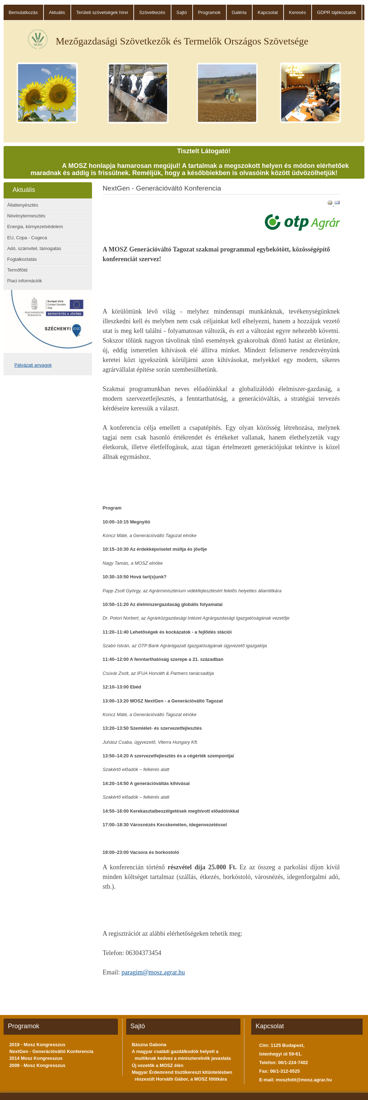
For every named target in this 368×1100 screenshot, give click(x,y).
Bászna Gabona (149, 1044)
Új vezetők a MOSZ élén (158, 1065)
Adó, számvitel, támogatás (34, 248)
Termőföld (17, 270)
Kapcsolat (268, 12)
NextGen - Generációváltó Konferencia (51, 1051)
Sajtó (181, 12)
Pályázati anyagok (33, 365)
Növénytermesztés (26, 215)
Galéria (239, 12)
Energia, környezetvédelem (35, 226)
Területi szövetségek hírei (102, 12)
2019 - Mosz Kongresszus (37, 1044)
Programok (209, 12)
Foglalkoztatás (22, 259)
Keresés (297, 12)
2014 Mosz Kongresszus (36, 1058)
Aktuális (57, 12)
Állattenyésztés (22, 205)
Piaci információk (24, 280)
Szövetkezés (152, 12)
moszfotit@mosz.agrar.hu (304, 1079)
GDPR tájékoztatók (336, 12)
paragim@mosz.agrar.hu (153, 972)
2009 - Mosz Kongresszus (37, 1065)
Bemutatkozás (23, 12)
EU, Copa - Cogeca (27, 237)
